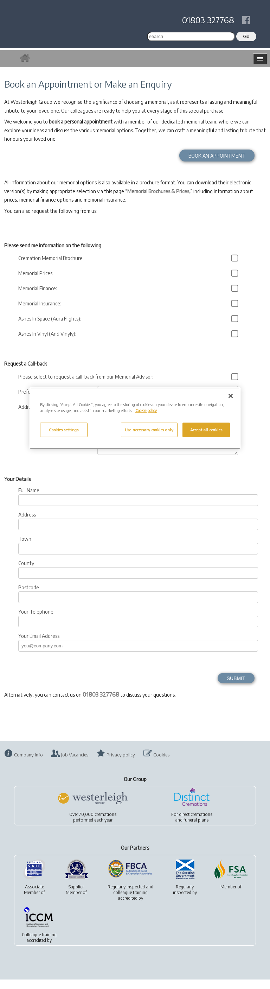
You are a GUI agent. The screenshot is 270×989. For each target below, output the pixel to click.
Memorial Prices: (37, 273)
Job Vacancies (74, 764)
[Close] (230, 396)
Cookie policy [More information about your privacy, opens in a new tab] (146, 410)
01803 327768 (208, 19)
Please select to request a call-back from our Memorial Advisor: (86, 377)
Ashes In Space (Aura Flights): (50, 319)
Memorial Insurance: (40, 303)
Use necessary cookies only (149, 429)
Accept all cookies (206, 429)
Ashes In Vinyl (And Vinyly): (48, 334)
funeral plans (196, 829)
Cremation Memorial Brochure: (52, 258)
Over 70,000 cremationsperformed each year (92, 826)
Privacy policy (121, 764)
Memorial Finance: (38, 288)
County (26, 573)
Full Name (28, 500)
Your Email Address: (39, 645)
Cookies (161, 764)
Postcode (28, 597)
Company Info (28, 764)
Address (27, 524)
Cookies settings (63, 429)
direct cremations (195, 823)
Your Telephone (35, 621)
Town (24, 548)
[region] (135, 418)
